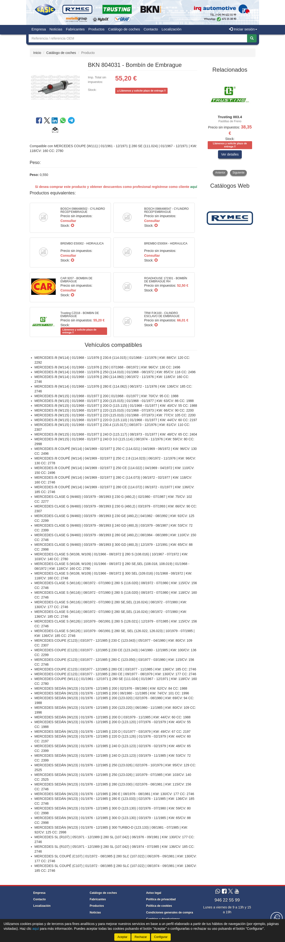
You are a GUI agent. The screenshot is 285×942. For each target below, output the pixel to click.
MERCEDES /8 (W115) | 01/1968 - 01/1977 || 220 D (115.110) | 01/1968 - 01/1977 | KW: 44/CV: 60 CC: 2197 (116, 420)
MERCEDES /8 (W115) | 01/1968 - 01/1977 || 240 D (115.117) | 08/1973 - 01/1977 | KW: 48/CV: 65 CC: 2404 (116, 434)
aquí (193, 187)
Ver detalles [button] (230, 154)
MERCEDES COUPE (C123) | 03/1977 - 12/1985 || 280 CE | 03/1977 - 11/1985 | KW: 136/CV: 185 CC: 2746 (115, 669)
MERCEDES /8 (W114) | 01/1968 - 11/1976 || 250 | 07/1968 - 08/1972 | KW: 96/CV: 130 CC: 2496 (107, 367)
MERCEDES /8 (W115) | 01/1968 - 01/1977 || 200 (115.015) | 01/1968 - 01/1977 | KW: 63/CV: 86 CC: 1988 (114, 401)
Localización (172, 29)
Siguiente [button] (238, 172)
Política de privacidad (161, 899)
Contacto (151, 29)
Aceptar (122, 937)
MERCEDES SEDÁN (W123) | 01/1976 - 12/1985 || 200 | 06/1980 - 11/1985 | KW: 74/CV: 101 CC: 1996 (112, 693)
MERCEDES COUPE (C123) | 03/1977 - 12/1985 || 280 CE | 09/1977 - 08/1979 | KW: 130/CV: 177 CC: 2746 (115, 674)
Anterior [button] (220, 172)
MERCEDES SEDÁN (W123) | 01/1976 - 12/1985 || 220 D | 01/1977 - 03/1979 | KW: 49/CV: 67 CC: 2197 (113, 731)
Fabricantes (75, 29)
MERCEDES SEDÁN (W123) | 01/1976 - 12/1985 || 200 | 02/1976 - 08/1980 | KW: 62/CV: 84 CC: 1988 (111, 688)
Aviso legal (153, 893)
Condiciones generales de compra (169, 912)
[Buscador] (138, 38)
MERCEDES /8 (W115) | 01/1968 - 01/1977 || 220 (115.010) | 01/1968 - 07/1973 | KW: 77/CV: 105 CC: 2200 (115, 415)
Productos (96, 29)
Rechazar (140, 937)
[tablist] (229, 126)
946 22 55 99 (227, 900)
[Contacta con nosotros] (277, 918)
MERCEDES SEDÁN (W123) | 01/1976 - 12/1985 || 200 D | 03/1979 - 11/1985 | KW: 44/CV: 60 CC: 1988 (113, 717)
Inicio (37, 53)
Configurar (161, 937)
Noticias (55, 29)
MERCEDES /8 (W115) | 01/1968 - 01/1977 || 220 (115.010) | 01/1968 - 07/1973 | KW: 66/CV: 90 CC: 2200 (114, 410)
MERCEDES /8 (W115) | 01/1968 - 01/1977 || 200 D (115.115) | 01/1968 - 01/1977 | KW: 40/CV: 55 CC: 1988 (116, 405)
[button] (55, 130)
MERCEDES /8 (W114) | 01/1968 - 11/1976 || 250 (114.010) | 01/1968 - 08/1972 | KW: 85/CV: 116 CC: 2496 (115, 372)
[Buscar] (252, 38)
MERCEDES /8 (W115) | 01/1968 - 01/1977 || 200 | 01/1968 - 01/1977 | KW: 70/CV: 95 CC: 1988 (107, 396)
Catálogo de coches (124, 29)
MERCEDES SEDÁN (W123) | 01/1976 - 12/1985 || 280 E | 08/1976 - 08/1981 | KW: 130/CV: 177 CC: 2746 (114, 794)
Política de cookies (159, 905)
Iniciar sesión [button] (243, 29)
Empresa (38, 29)
